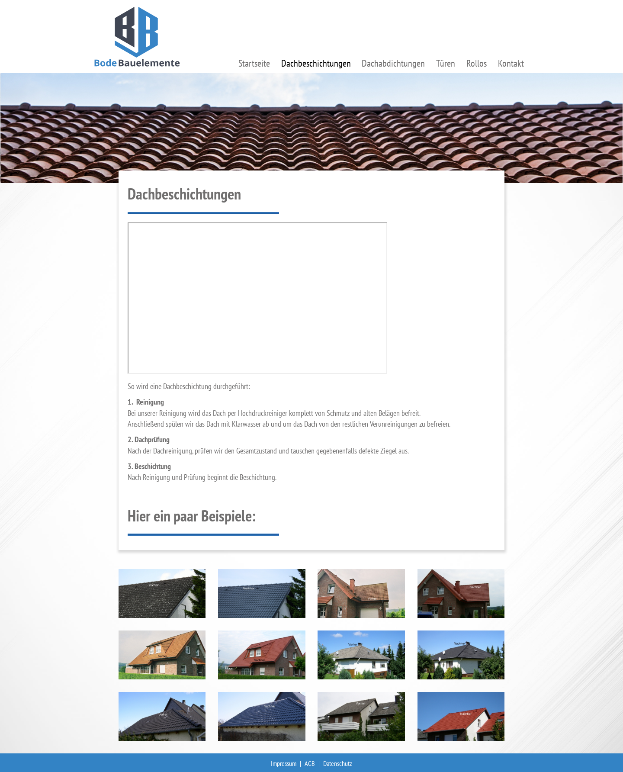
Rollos (476, 63)
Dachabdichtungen (393, 63)
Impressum (283, 763)
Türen (445, 63)
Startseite (254, 63)
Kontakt (511, 63)
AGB (310, 763)
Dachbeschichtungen (316, 63)
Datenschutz (337, 763)
